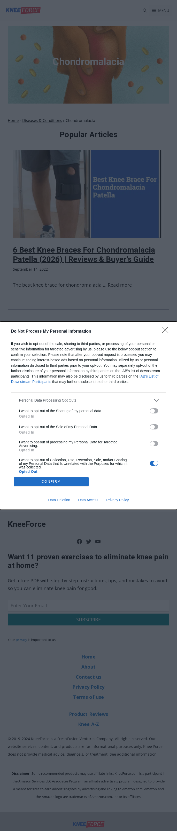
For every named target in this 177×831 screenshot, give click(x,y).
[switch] (154, 410)
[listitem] (88, 400)
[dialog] (88, 415)
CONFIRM (51, 481)
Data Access (88, 500)
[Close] (167, 331)
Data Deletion (59, 500)
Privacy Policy (117, 500)
